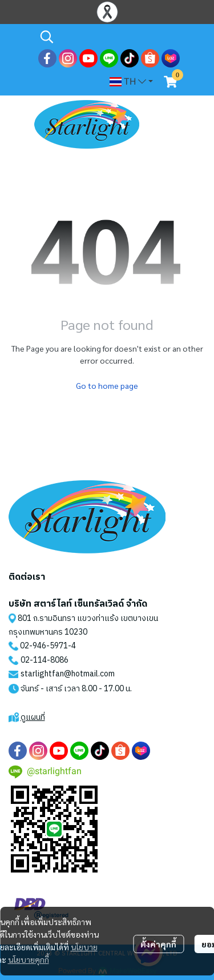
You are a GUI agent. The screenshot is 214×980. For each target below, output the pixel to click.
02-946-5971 (44, 645)
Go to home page (107, 385)
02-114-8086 (44, 660)
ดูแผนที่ (33, 717)
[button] (108, 36)
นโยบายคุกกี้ (28, 959)
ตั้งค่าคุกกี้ (158, 944)
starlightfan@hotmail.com (68, 673)
